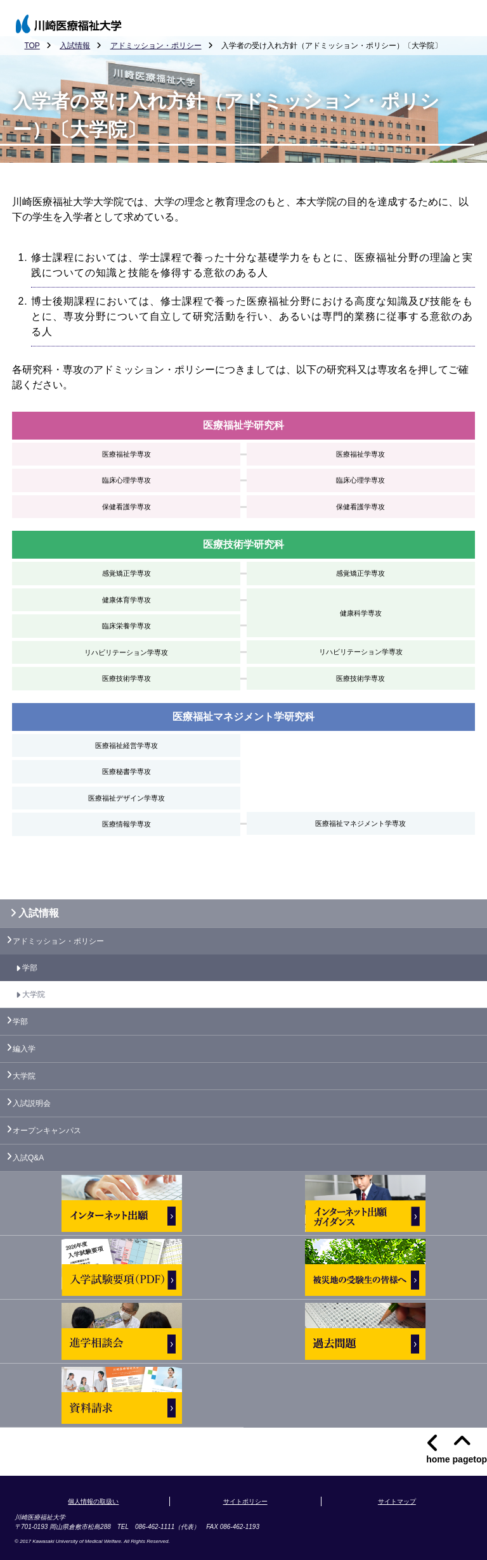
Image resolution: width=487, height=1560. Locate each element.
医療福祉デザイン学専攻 (126, 798)
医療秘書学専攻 (126, 771)
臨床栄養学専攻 (126, 626)
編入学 (24, 1048)
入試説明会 (32, 1103)
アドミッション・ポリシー (156, 45)
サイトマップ (397, 1501)
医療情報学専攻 (126, 824)
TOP (31, 45)
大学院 (33, 994)
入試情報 (75, 45)
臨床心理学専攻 (126, 480)
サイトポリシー (245, 1501)
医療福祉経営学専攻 (126, 745)
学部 (29, 967)
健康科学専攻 (361, 613)
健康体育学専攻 (126, 600)
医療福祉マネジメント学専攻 (360, 823)
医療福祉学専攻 (126, 454)
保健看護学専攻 (126, 506)
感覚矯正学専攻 (126, 573)
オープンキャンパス (47, 1130)
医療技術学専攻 (126, 678)
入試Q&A (28, 1157)
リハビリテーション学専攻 (126, 652)
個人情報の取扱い (93, 1501)
